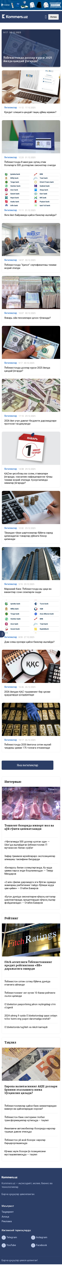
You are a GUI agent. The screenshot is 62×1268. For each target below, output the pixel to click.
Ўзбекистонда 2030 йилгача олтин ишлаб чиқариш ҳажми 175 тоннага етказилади (27, 746)
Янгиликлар (10, 107)
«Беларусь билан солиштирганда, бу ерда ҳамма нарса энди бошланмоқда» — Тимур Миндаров (28, 870)
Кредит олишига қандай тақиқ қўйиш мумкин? (30, 112)
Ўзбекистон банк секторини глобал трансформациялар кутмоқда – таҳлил (26, 1119)
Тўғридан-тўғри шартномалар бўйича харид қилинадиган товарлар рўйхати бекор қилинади (28, 535)
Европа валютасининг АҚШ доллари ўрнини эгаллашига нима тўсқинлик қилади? (30, 1090)
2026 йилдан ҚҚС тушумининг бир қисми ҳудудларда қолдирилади (27, 693)
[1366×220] (31, 9)
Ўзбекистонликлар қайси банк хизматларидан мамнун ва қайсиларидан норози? (30, 1107)
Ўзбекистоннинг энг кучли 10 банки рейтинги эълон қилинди (29, 994)
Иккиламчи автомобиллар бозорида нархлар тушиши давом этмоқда (29, 1130)
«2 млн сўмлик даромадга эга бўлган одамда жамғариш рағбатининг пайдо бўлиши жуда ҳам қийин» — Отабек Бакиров (30, 885)
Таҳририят (8, 1211)
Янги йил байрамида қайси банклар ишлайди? (30, 215)
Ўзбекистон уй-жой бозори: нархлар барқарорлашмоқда (24, 1142)
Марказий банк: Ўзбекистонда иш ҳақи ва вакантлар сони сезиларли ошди (27, 591)
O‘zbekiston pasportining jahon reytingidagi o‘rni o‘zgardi (30, 1006)
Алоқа (5, 1216)
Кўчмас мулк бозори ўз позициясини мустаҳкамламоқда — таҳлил (25, 1153)
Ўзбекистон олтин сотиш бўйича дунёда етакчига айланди (27, 983)
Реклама (7, 1221)
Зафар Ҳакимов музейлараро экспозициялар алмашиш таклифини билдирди (29, 858)
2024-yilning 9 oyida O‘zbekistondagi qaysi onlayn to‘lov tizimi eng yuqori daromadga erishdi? (30, 1017)
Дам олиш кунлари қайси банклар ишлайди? (29, 642)
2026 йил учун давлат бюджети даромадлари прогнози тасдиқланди (30, 422)
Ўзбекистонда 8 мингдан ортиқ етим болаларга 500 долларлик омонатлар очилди (30, 164)
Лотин (53, 17)
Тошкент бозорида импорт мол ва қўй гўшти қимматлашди (29, 827)
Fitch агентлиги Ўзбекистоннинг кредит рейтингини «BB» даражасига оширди (28, 965)
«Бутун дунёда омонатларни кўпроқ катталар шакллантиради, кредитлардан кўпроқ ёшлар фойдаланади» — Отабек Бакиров (30, 899)
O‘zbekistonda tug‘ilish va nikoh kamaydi (25, 1027)
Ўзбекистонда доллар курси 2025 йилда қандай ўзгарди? (27, 59)
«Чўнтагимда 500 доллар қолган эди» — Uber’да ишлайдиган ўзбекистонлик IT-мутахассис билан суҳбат (27, 844)
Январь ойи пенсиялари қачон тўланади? (27, 318)
